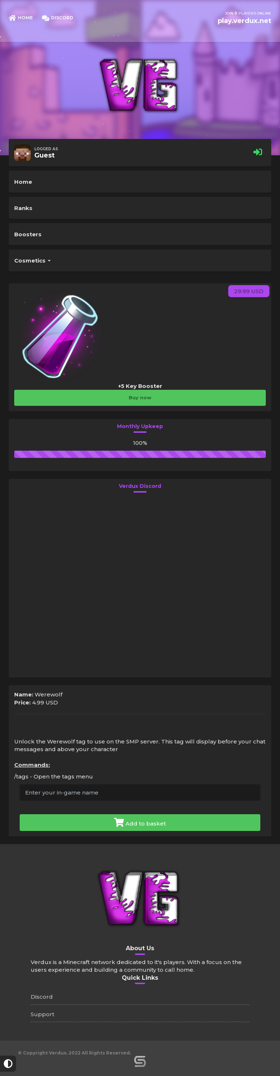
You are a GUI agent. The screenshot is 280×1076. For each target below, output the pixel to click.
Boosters (28, 234)
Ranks (23, 208)
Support (42, 1014)
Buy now (140, 397)
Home (23, 181)
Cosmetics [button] (32, 260)
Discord (42, 996)
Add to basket (140, 822)
